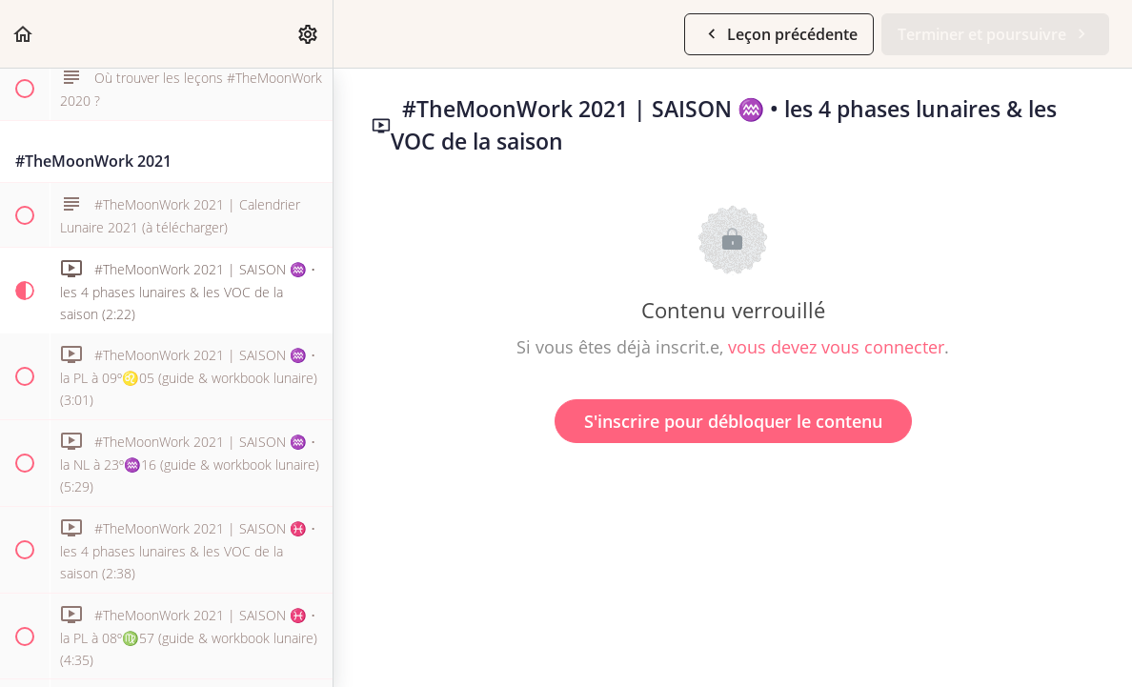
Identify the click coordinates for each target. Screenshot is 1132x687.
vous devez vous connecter (836, 346)
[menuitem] (309, 34)
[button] (24, 34)
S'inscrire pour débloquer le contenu (733, 421)
